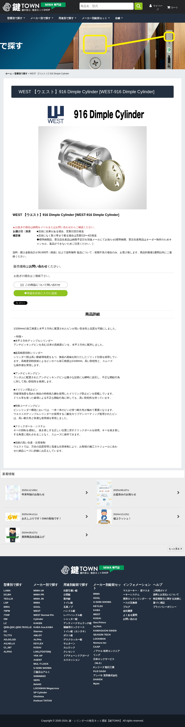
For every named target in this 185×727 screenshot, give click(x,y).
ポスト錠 (68, 635)
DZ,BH (7, 594)
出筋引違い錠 (70, 590)
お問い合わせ (157, 18)
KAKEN (37, 623)
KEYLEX (38, 643)
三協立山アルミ (41, 672)
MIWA (36, 602)
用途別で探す (66, 18)
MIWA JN (38, 598)
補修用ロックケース (74, 627)
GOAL (36, 607)
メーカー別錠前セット (94, 18)
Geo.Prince (99, 622)
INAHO (37, 684)
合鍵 (117, 18)
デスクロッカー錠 (72, 639)
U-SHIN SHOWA (42, 668)
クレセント (69, 651)
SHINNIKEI (39, 676)
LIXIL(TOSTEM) (42, 651)
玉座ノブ (68, 607)
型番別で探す (14, 18)
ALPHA (8, 651)
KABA (96, 610)
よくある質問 (130, 615)
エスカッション (71, 659)
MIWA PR (38, 594)
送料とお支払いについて (166, 594)
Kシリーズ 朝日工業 (103, 667)
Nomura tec (99, 642)
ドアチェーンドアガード (76, 655)
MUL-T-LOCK (40, 663)
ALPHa (37, 639)
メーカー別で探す (40, 18)
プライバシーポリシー (165, 607)
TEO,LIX (8, 598)
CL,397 (8, 647)
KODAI (37, 647)
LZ (5, 623)
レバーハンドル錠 (72, 615)
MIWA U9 (38, 590)
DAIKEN (97, 679)
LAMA (7, 590)
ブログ (126, 607)
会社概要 (127, 611)
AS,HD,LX (9, 643)
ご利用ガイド (160, 590)
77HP (7, 615)
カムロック (69, 647)
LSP (6, 602)
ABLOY (37, 635)
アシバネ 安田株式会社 (105, 675)
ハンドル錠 (69, 611)
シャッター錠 (70, 619)
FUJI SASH (99, 671)
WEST (36, 611)
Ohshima (38, 696)
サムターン (69, 643)
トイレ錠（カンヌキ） (75, 631)
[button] (41, 293)
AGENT (37, 659)
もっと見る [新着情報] (175, 549)
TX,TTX (8, 635)
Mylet (96, 683)
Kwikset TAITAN (42, 700)
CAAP (96, 646)
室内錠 (66, 598)
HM (5, 619)
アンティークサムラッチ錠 (77, 623)
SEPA (36, 680)
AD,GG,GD (10, 639)
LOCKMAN (99, 638)
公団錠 (66, 594)
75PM (7, 611)
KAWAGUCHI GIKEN (105, 630)
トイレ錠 (68, 602)
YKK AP (37, 655)
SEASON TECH (102, 634)
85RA (7, 607)
